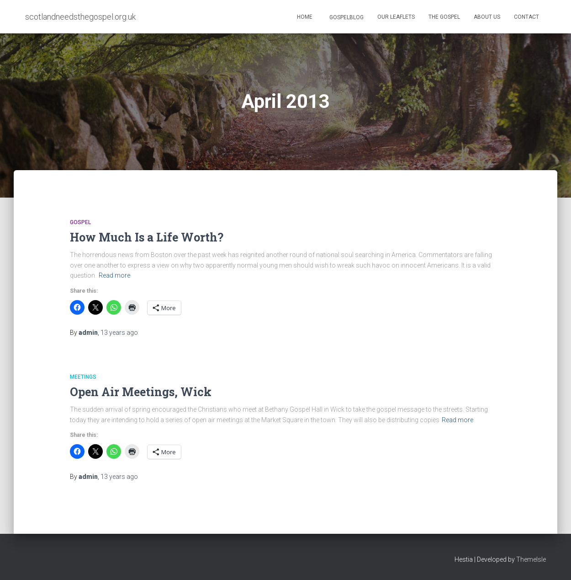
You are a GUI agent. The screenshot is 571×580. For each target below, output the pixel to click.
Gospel (80, 222)
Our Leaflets (396, 17)
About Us (487, 17)
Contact (526, 17)
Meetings (83, 377)
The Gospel (444, 17)
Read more (114, 275)
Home (304, 17)
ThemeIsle (531, 559)
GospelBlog (346, 17)
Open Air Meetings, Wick (140, 391)
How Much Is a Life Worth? (146, 237)
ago (119, 332)
